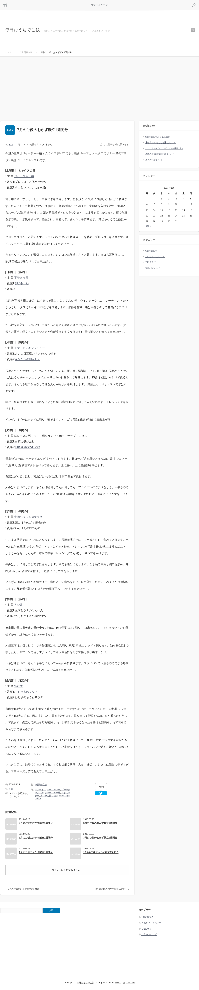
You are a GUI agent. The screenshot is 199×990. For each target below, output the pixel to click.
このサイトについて (155, 256)
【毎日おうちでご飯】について (160, 142)
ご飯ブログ (150, 262)
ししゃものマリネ (26, 691)
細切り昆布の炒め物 (27, 447)
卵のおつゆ (22, 283)
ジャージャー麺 (24, 176)
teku (11, 144)
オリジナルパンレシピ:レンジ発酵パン (164, 148)
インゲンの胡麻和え (27, 359)
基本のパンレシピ (154, 160)
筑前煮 (18, 686)
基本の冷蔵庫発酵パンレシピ (159, 154)
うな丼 (18, 604)
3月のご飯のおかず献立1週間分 (100, 837)
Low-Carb (130, 982)
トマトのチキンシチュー (29, 348)
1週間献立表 (41, 784)
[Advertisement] (99, 87)
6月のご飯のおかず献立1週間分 (36, 823)
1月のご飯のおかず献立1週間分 (36, 852)
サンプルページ (99, 4)
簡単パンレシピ (152, 268)
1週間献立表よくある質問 (157, 136)
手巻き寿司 (21, 277)
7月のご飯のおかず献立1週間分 (23, 889)
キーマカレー (53, 789)
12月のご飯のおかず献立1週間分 (100, 852)
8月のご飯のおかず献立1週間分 (36, 837)
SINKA (118, 982)
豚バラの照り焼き (49, 795)
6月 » (148, 226)
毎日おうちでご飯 (22, 29)
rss (193, 30)
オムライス (40, 789)
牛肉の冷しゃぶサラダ (28, 516)
